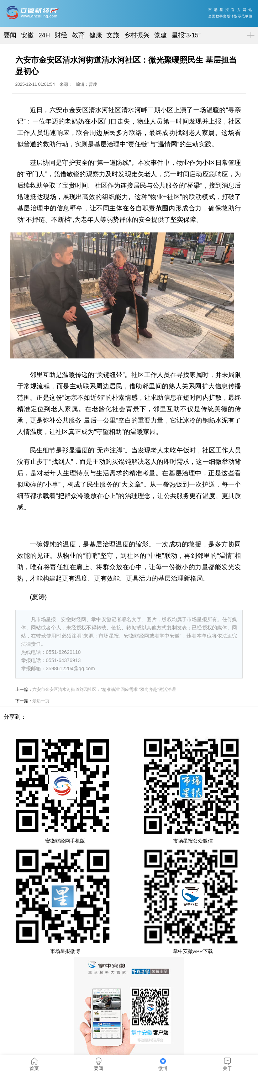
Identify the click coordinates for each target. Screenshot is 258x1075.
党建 (160, 35)
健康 (95, 35)
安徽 (27, 35)
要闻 (10, 35)
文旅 (112, 35)
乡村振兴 (136, 35)
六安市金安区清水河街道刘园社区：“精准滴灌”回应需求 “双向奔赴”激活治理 (104, 689)
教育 (78, 35)
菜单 (249, 29)
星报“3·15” (186, 35)
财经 (60, 35)
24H (44, 35)
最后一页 (40, 700)
